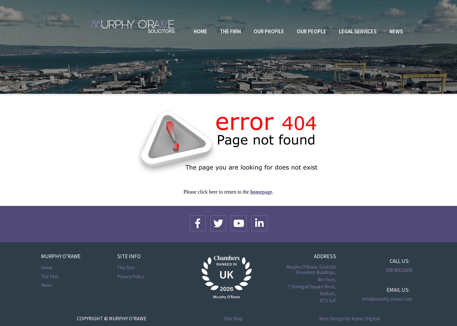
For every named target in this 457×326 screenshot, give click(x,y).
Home (200, 31)
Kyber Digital (366, 318)
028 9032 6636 (399, 270)
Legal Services (358, 31)
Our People (311, 31)
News (396, 31)
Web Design (332, 318)
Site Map (233, 318)
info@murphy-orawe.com (387, 299)
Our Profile (269, 31)
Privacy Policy (130, 276)
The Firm (230, 31)
